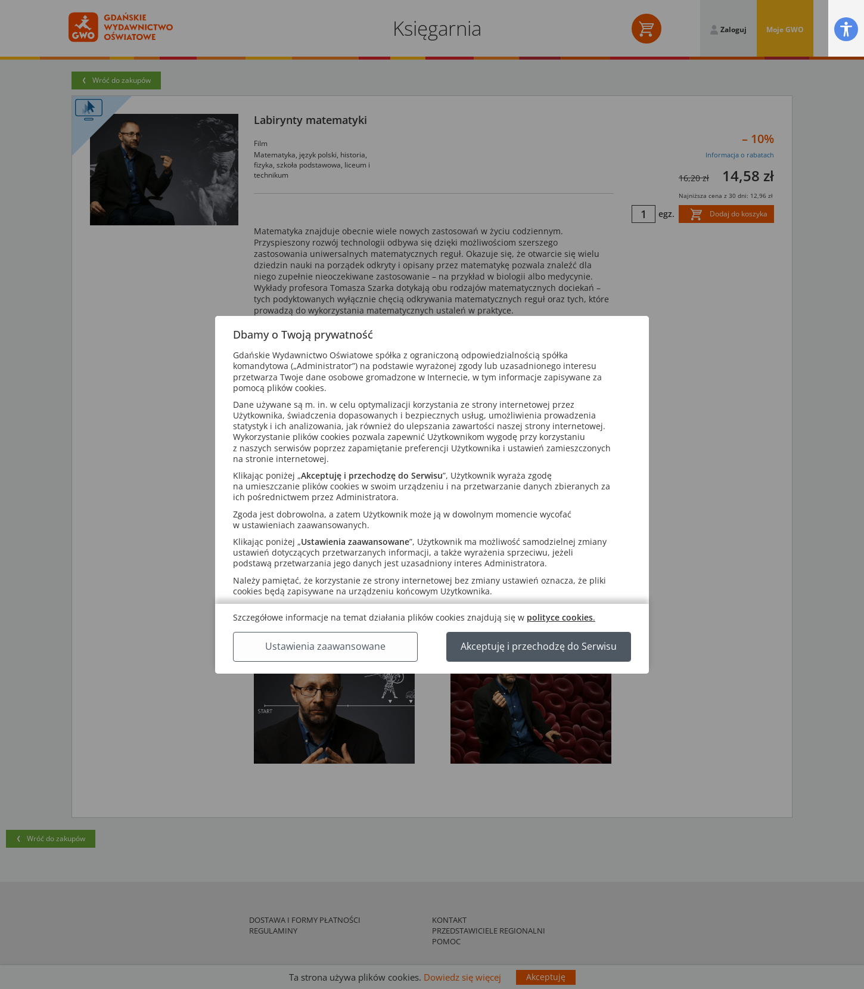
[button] (846, 28)
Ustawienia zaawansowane (325, 646)
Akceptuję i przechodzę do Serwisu (539, 646)
